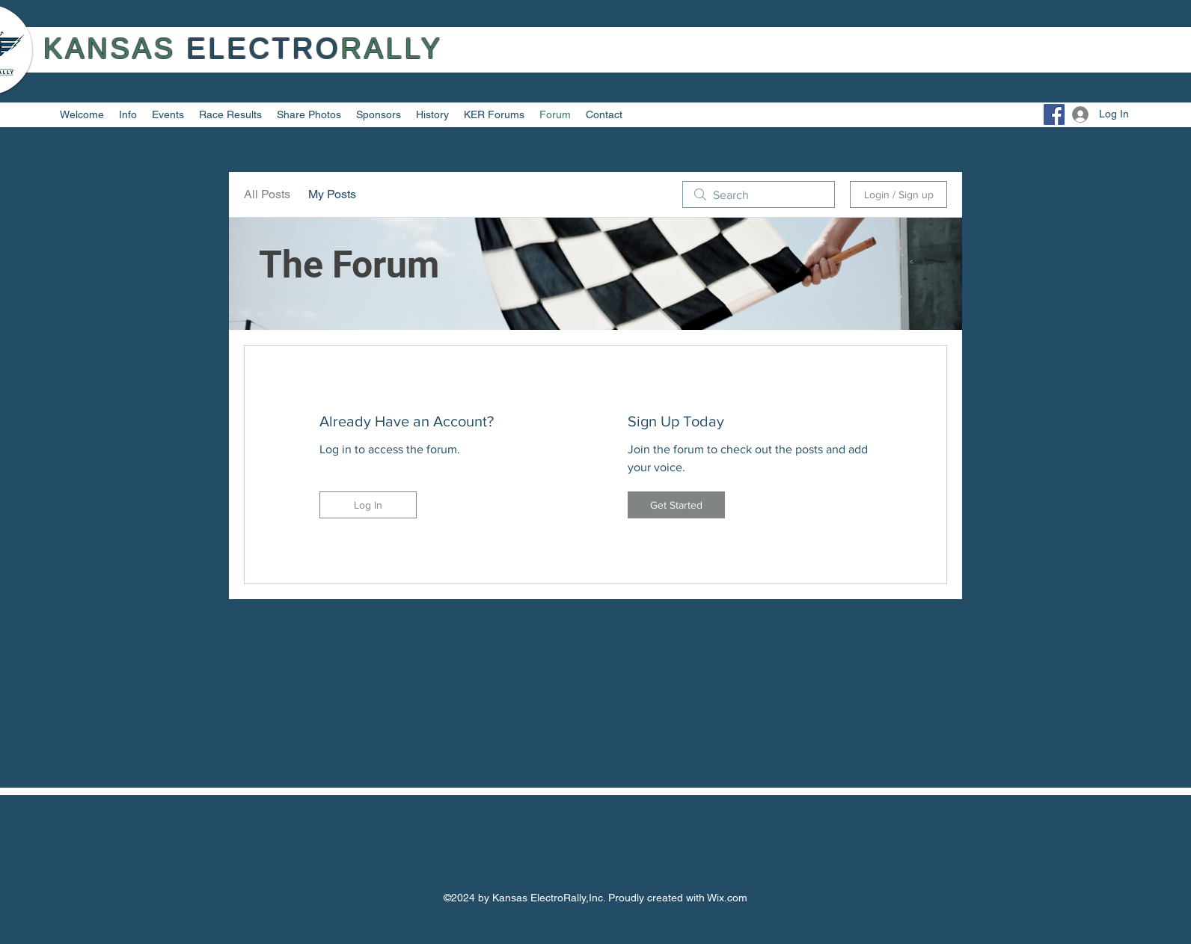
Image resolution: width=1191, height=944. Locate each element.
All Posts (267, 194)
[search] (758, 194)
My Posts (332, 194)
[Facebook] (1054, 114)
